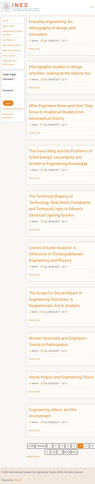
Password (7, 90)
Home (5, 20)
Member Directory (11, 50)
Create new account (12, 108)
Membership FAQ (11, 45)
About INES (8, 25)
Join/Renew (8, 39)
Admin (35, 40)
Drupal (17, 480)
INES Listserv (9, 55)
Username (7, 79)
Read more (34, 48)
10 (53, 452)
